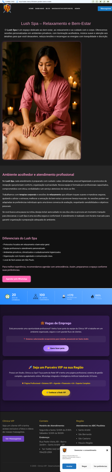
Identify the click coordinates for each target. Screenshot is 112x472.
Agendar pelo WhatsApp (16, 279)
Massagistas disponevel (62, 8)
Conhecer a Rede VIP (56, 392)
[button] (107, 453)
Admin (77, 8)
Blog (48, 8)
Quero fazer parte (56, 348)
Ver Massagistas (13, 439)
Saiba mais (39, 8)
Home (31, 8)
